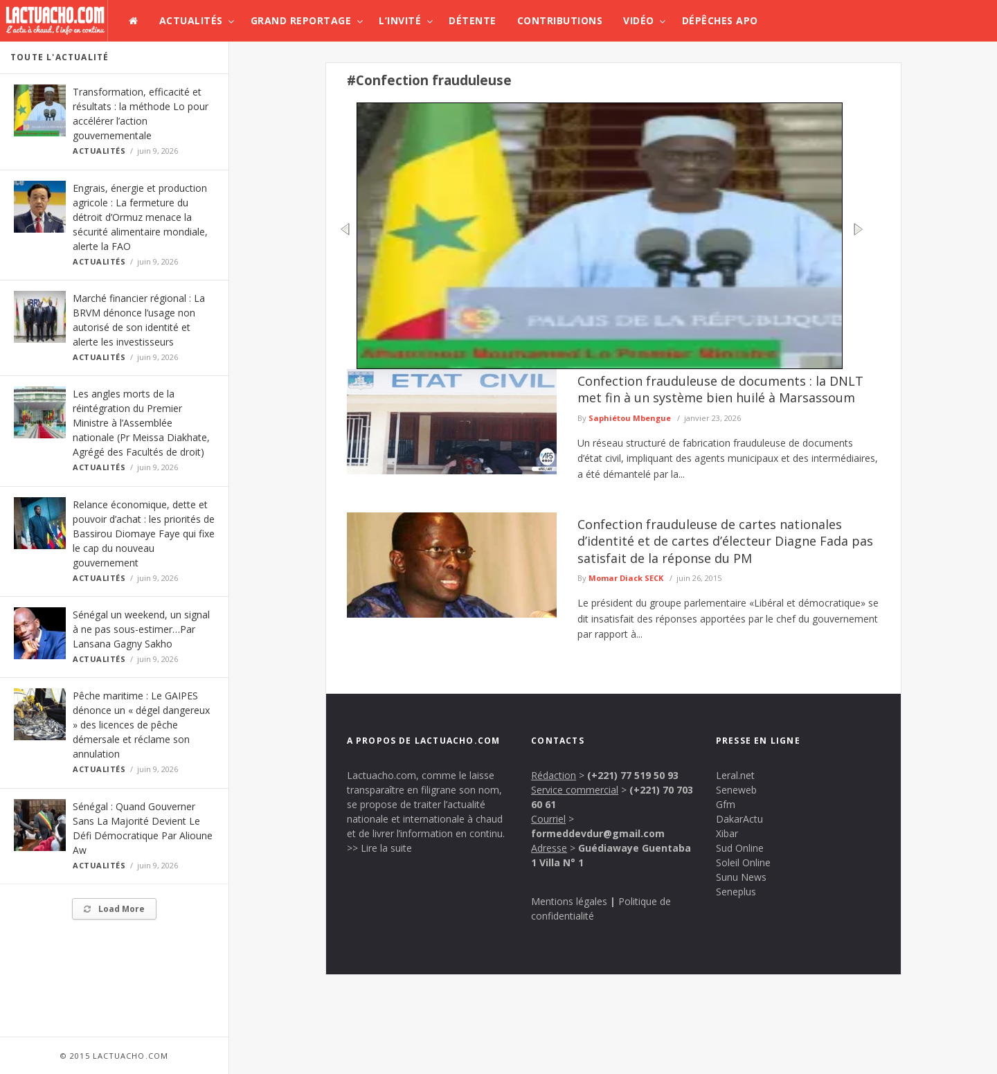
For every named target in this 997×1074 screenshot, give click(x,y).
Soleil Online (743, 862)
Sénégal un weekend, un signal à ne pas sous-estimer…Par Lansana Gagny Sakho (141, 629)
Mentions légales (569, 901)
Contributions (560, 20)
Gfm (725, 804)
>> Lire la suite (379, 847)
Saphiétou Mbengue (630, 418)
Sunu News (741, 877)
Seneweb (736, 789)
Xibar (727, 833)
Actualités (191, 20)
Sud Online (740, 847)
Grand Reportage (301, 20)
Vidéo (638, 20)
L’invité (400, 20)
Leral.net (735, 775)
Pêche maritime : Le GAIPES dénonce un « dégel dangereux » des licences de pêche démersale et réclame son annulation (141, 724)
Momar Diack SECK (626, 578)
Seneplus (736, 891)
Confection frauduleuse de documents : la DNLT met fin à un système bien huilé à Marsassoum (720, 389)
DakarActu (739, 818)
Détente (472, 20)
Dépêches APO (720, 20)
